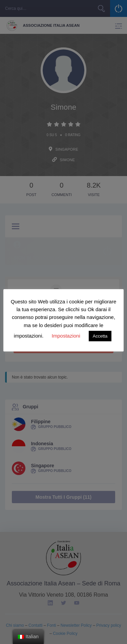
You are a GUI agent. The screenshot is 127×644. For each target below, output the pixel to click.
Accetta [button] (100, 336)
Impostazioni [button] (66, 336)
